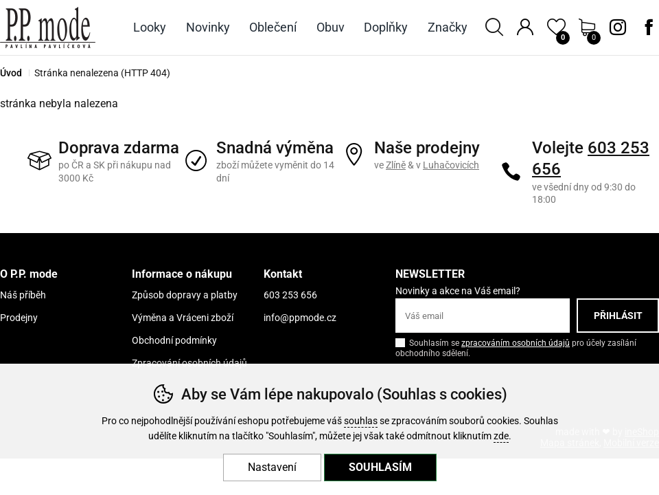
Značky (447, 27)
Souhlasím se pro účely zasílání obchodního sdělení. (515, 347)
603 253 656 (290, 294)
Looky (149, 27)
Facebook (648, 27)
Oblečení (273, 27)
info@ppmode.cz (300, 317)
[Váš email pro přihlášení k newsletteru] (482, 315)
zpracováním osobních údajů (515, 343)
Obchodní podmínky (174, 340)
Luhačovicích (451, 165)
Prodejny (19, 317)
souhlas (361, 421)
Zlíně (396, 165)
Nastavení (272, 467)
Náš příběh (23, 294)
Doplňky (386, 27)
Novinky (208, 27)
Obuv (330, 27)
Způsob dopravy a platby (185, 294)
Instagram (618, 27)
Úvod (11, 72)
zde (501, 436)
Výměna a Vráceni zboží (182, 317)
